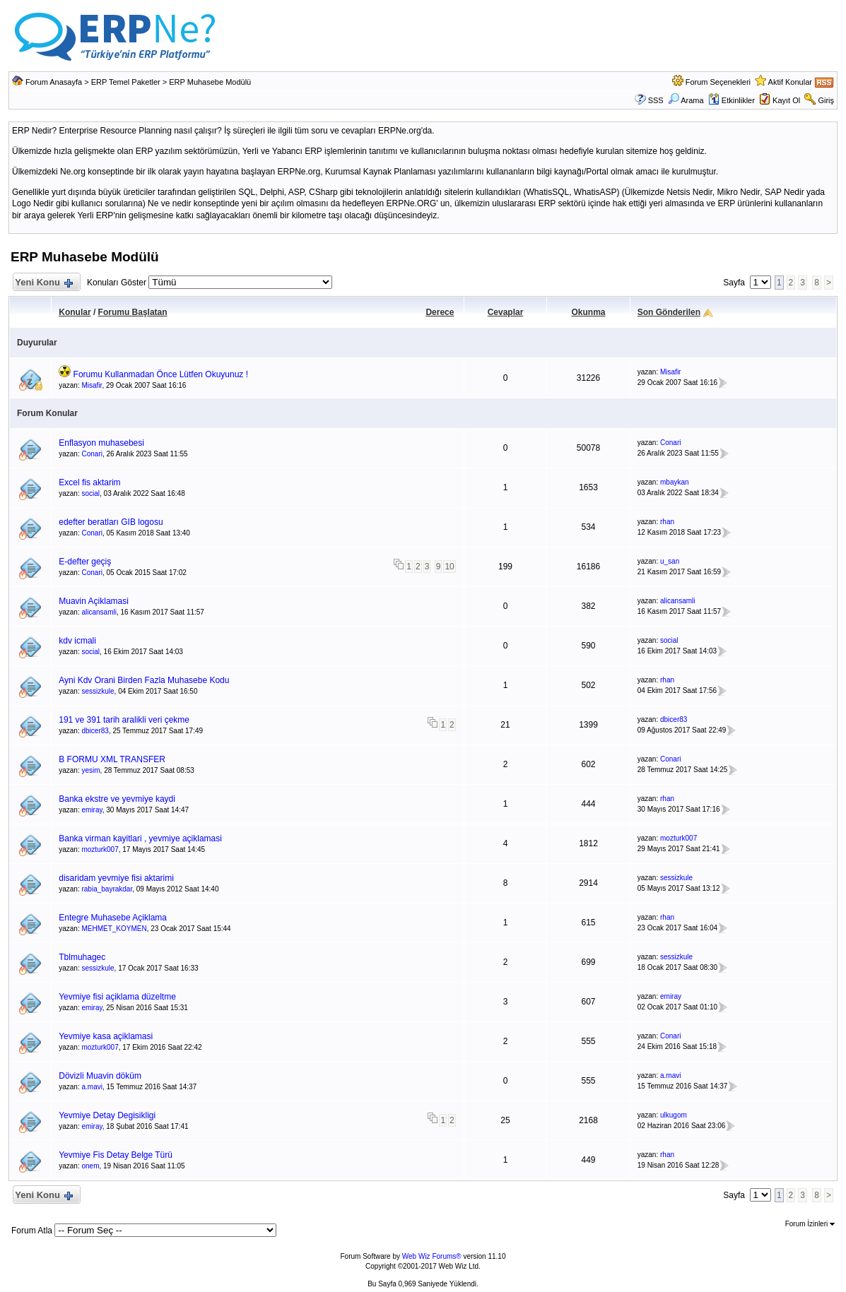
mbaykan (674, 482)
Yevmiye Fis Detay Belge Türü (115, 1155)
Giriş (826, 100)
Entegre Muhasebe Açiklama (113, 918)
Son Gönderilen (669, 312)
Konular (74, 312)
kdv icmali (77, 641)
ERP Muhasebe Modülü (210, 82)
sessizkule (97, 691)
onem (90, 1166)
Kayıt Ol (786, 100)
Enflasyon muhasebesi (101, 443)
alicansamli (98, 612)
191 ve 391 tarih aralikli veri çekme (124, 720)
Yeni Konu (43, 283)
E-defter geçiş (85, 562)
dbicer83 (94, 731)
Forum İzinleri (810, 1224)
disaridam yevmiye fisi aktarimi (116, 878)
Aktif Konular (790, 82)
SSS (656, 100)
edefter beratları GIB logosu (111, 522)
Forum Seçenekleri (718, 82)
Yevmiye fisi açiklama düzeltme (117, 997)
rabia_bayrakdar (106, 889)
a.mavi (91, 1087)
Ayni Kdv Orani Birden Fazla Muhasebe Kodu (144, 680)
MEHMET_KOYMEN (113, 928)
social (90, 493)
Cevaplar (506, 312)
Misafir (91, 385)
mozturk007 (99, 849)
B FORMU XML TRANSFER (112, 759)
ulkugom (673, 1115)
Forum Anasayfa (53, 82)
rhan (667, 522)
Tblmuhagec (82, 957)
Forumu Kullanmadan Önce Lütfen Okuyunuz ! (161, 374)
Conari (91, 454)
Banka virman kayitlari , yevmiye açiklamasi (140, 838)
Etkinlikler (731, 100)
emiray (91, 810)
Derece (439, 312)
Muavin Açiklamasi (94, 601)
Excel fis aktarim (89, 482)
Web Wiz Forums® (432, 1256)
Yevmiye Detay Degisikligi (107, 1115)
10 (449, 566)
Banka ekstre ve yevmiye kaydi (117, 799)
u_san (669, 561)
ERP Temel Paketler (125, 82)
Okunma (588, 312)
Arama (686, 100)
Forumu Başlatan (133, 312)
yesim (90, 770)
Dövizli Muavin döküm (100, 1076)
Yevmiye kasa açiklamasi (106, 1036)
